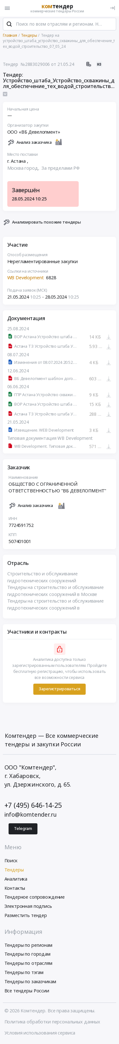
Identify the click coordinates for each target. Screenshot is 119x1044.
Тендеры (14, 870)
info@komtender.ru (30, 815)
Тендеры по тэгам (24, 973)
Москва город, (24, 169)
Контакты (14, 889)
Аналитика (16, 879)
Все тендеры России (26, 991)
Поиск (10, 861)
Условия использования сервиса (40, 1033)
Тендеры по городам (27, 955)
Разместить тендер (25, 916)
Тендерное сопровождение (34, 898)
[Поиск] (9, 25)
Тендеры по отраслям (28, 964)
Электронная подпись (28, 907)
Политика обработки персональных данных (52, 1022)
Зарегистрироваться (59, 690)
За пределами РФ (61, 169)
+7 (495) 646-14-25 (33, 805)
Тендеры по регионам (28, 946)
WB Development (25, 278)
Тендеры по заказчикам (30, 982)
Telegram (23, 829)
